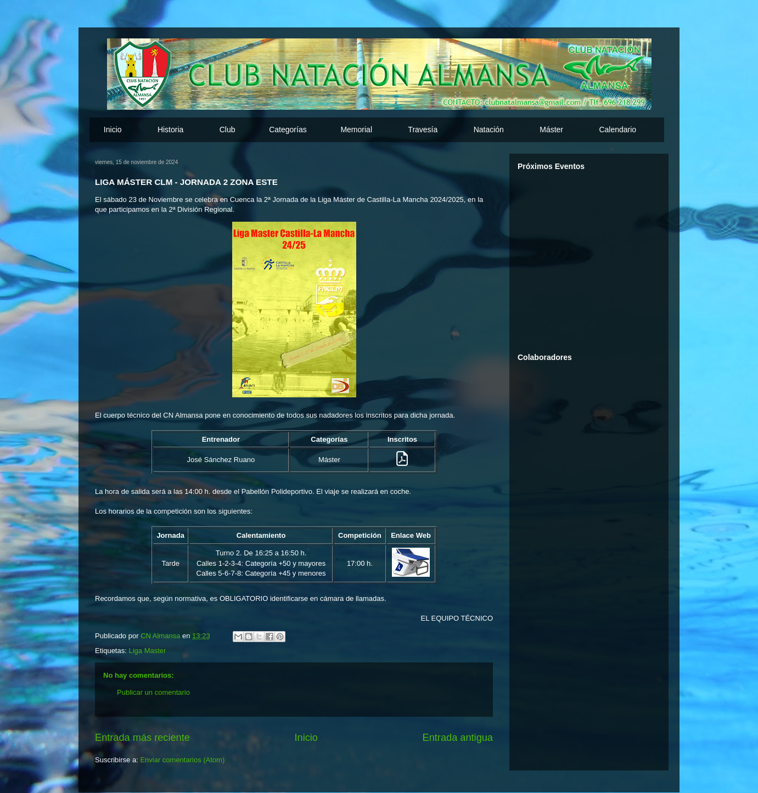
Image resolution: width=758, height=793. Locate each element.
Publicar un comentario (153, 692)
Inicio (113, 129)
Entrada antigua (458, 737)
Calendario (617, 129)
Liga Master (147, 650)
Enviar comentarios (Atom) (182, 760)
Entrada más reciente (142, 737)
